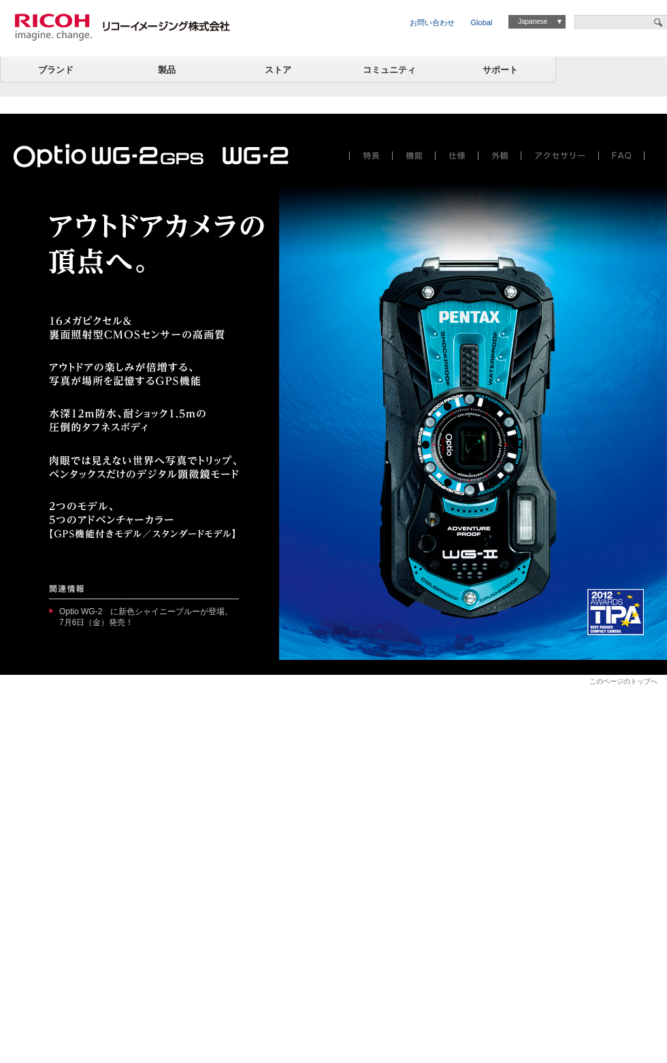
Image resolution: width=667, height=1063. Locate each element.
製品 (167, 70)
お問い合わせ (432, 22)
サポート (500, 70)
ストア (278, 70)
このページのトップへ (623, 681)
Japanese (532, 21)
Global (482, 22)
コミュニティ (389, 70)
